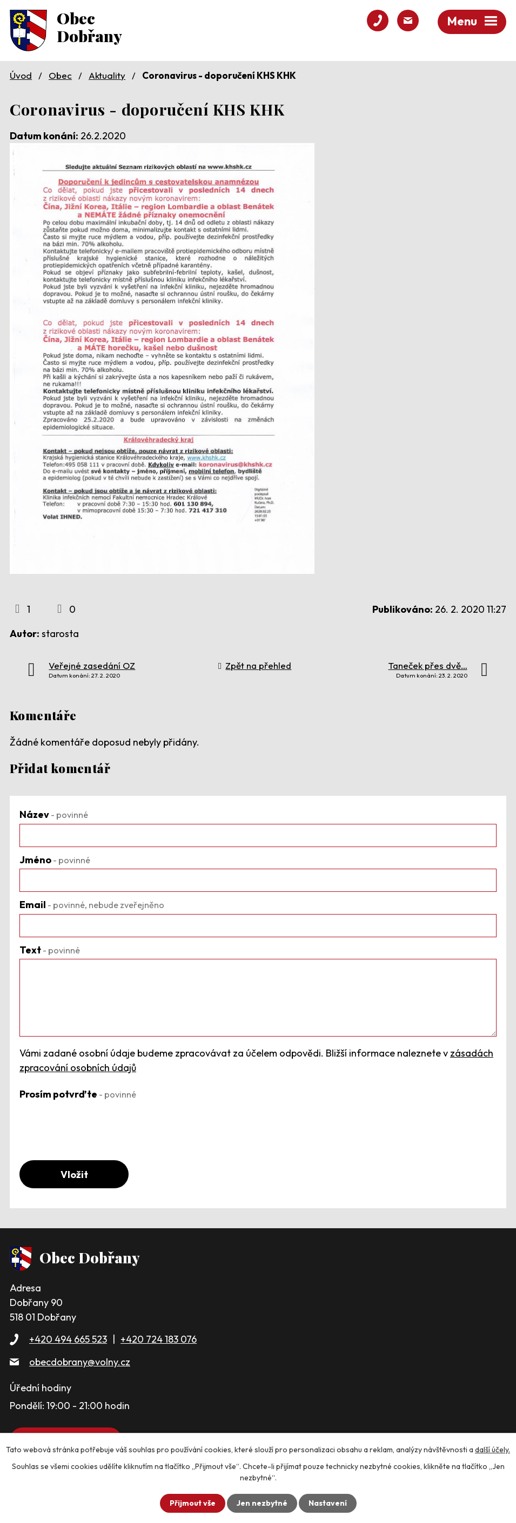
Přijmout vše (193, 1503)
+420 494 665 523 (68, 1339)
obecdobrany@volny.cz (79, 1362)
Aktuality (107, 75)
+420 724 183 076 (158, 1339)
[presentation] (101, 1124)
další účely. (492, 1449)
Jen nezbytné (262, 1503)
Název (53, 814)
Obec (60, 75)
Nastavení (328, 1503)
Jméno (54, 860)
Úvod (21, 75)
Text (49, 950)
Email (91, 904)
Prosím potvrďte (77, 1094)
